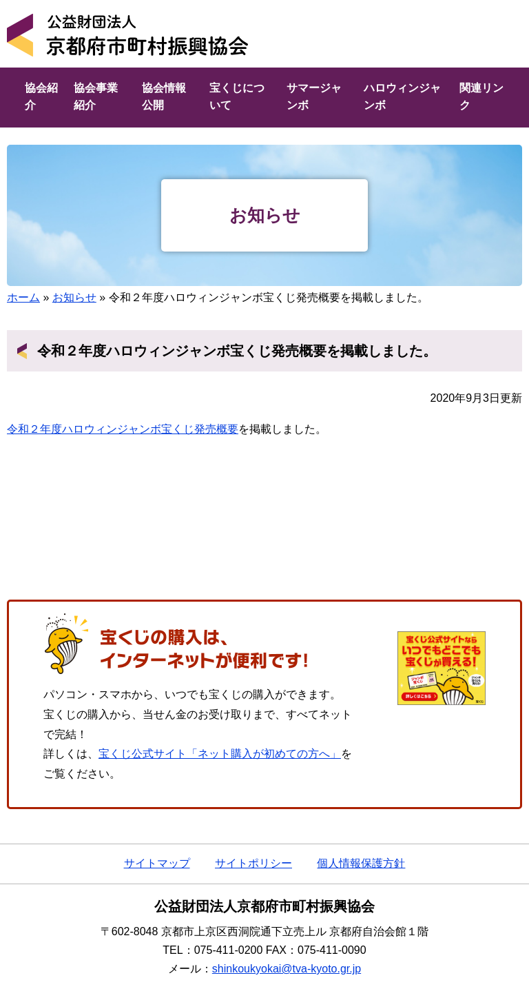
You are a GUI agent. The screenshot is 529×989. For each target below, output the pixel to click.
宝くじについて (236, 97)
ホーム (23, 297)
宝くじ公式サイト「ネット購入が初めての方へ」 (219, 753)
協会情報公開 (164, 97)
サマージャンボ (314, 97)
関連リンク (481, 97)
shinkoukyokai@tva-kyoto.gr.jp (286, 969)
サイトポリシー (253, 863)
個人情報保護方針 (361, 863)
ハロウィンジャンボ (402, 97)
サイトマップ (157, 863)
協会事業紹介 (96, 97)
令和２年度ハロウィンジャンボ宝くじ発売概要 (122, 429)
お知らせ (74, 297)
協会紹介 (41, 97)
